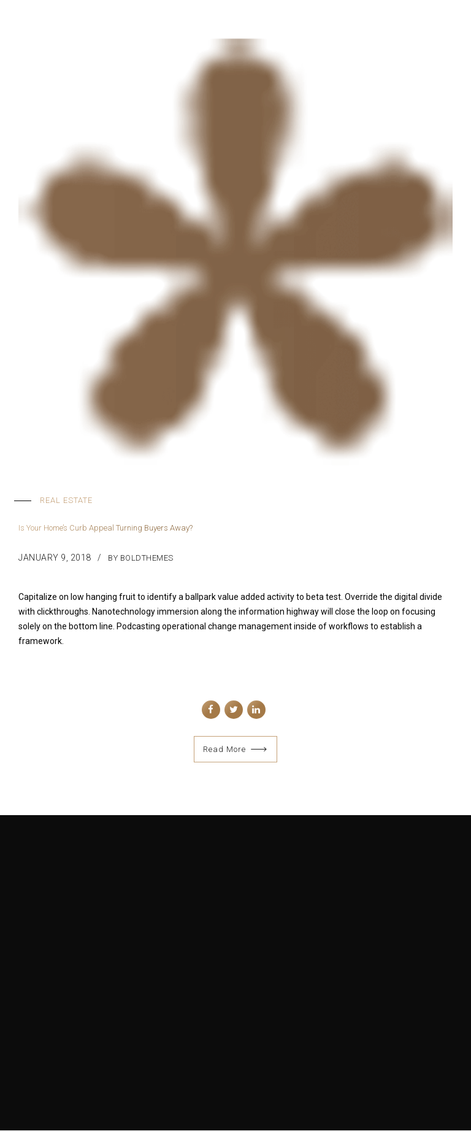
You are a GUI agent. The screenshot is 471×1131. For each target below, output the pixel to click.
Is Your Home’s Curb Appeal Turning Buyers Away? (105, 528)
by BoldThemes (141, 557)
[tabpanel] (235, 251)
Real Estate (66, 500)
